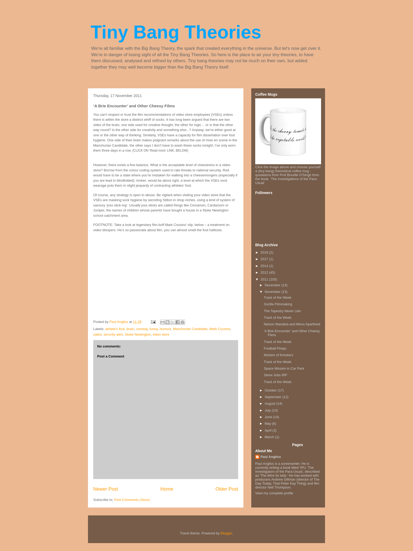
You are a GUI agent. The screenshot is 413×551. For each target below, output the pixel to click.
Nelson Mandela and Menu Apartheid (292, 324)
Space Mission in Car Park (284, 368)
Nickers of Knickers (278, 355)
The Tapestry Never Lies (282, 311)
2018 (264, 252)
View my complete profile (274, 493)
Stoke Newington (138, 334)
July (268, 410)
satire (97, 334)
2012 (264, 272)
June (269, 417)
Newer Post (105, 489)
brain (130, 329)
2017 (264, 259)
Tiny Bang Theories (176, 32)
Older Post (226, 489)
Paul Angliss (270, 457)
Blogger (226, 533)
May (268, 424)
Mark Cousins (219, 329)
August (270, 403)
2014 (264, 266)
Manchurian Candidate (190, 329)
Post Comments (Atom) (132, 500)
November (273, 292)
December (273, 285)
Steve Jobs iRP (275, 375)
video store (161, 334)
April (269, 430)
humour (165, 329)
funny (154, 329)
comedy (142, 329)
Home (166, 489)
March (270, 437)
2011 (264, 279)
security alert (113, 334)
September (273, 397)
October (271, 390)
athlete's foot (115, 329)
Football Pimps (275, 348)
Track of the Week (277, 297)
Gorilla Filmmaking (278, 304)
